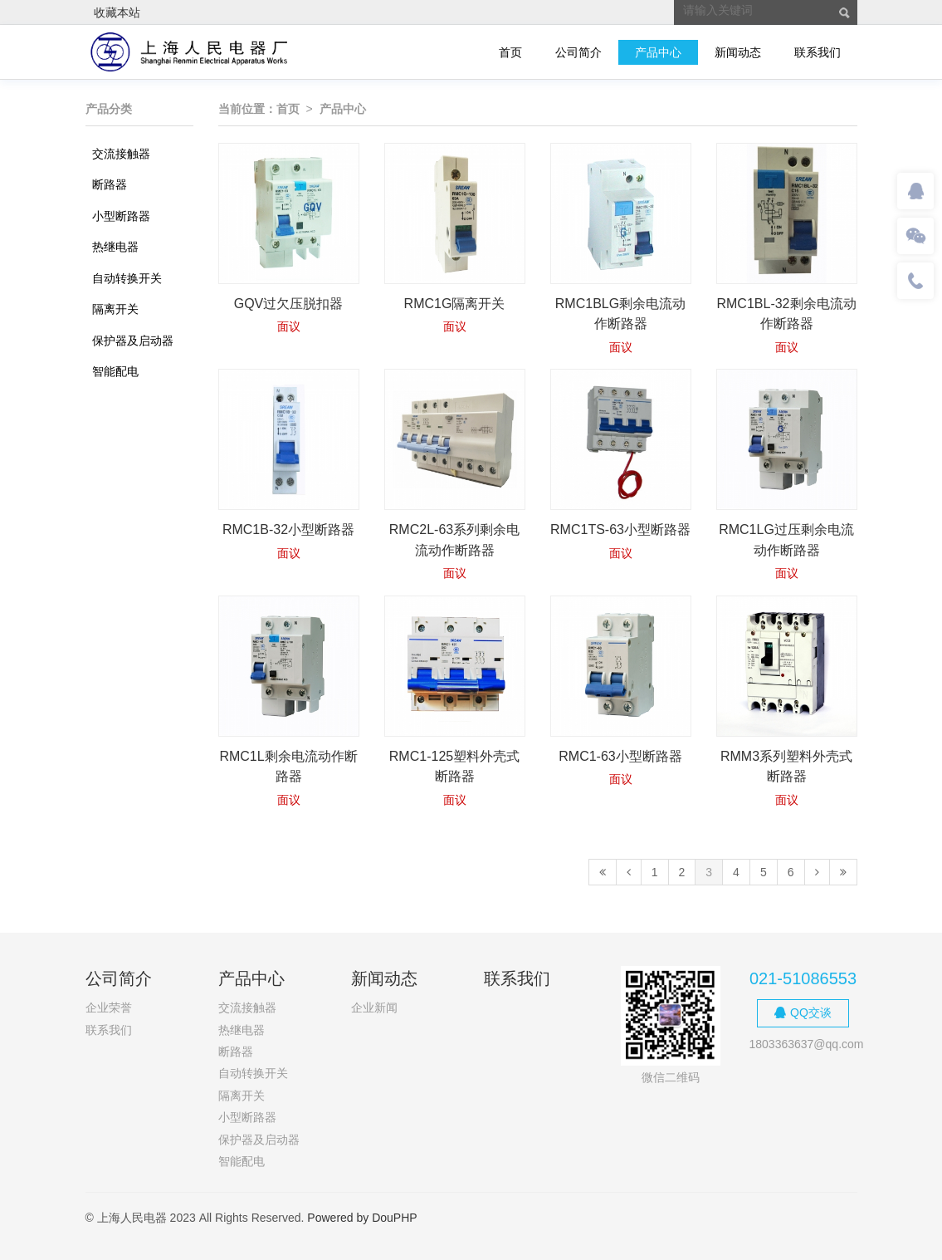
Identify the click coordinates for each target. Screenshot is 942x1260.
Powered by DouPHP (362, 1217)
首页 (510, 52)
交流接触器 (121, 153)
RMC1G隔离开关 (454, 304)
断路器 (109, 184)
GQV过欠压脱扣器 (289, 304)
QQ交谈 (803, 1012)
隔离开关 (115, 309)
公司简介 (578, 52)
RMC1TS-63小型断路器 (620, 529)
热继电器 (115, 246)
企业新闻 (374, 1007)
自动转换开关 (127, 278)
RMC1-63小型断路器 (620, 756)
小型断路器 (121, 216)
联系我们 (817, 52)
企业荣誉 (108, 1007)
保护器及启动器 (132, 340)
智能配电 (115, 371)
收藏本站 (117, 12)
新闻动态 (738, 52)
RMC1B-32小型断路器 (288, 529)
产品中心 (658, 52)
